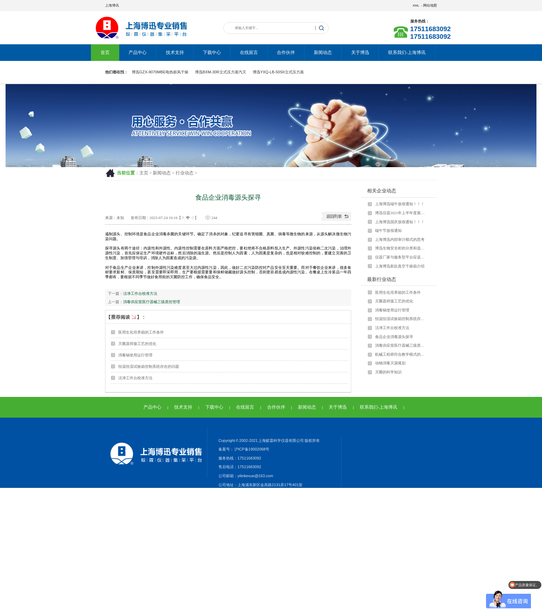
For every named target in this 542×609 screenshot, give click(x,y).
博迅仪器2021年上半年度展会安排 (401, 213)
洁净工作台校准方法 (140, 293)
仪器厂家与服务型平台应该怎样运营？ (401, 257)
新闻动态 (323, 52)
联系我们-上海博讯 (407, 52)
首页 (105, 52)
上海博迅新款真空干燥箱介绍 (399, 266)
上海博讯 (112, 5)
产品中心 (138, 52)
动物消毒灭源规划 (390, 363)
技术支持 (175, 52)
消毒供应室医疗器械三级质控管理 (151, 302)
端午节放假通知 (388, 230)
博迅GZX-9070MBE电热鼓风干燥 (160, 72)
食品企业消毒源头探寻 (394, 337)
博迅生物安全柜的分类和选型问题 (401, 248)
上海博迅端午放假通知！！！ (399, 204)
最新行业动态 (381, 279)
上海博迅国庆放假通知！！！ (399, 222)
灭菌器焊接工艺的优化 (137, 344)
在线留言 (249, 52)
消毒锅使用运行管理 (135, 355)
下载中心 (212, 52)
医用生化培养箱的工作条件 (141, 332)
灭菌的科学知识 (388, 372)
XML (415, 5)
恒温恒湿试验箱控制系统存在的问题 (148, 366)
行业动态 (185, 173)
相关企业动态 (381, 190)
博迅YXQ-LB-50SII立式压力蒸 (278, 72)
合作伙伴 (286, 52)
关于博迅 (360, 52)
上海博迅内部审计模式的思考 (399, 239)
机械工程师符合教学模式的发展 (401, 354)
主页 (143, 173)
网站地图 (430, 5)
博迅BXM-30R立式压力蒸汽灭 (220, 72)
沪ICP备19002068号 (251, 449)
